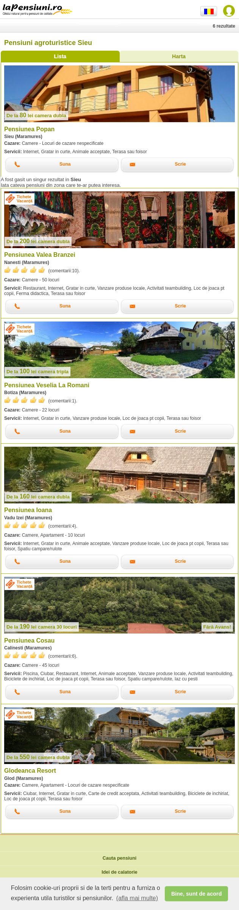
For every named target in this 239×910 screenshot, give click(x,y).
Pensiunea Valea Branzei (39, 255)
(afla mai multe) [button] (137, 898)
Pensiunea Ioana (28, 510)
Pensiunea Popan (29, 129)
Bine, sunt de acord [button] (196, 894)
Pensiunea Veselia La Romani (46, 385)
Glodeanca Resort (30, 770)
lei (36, 115)
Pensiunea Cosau (29, 640)
